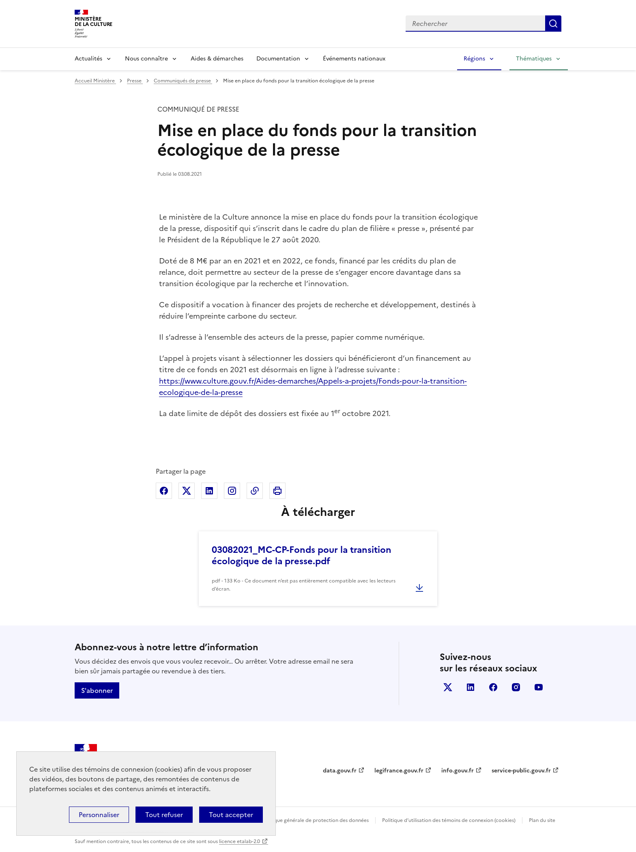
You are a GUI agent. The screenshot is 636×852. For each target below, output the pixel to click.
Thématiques (534, 58)
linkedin (470, 687)
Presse (135, 80)
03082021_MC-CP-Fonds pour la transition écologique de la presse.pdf (301, 555)
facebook (493, 687)
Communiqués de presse (183, 80)
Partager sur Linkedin (209, 491)
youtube (539, 687)
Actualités (88, 58)
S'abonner (97, 690)
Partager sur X (186, 491)
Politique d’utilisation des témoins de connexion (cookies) (449, 820)
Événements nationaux (354, 58)
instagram (516, 687)
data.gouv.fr (340, 770)
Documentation (278, 58)
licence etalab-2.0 (239, 841)
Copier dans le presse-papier (255, 491)
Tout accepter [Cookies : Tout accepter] (231, 815)
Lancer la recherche (553, 23)
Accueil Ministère (95, 80)
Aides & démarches (217, 58)
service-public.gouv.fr (521, 770)
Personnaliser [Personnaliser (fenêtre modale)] (99, 815)
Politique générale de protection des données (315, 820)
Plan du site (542, 820)
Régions (474, 58)
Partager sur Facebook (164, 491)
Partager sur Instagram (232, 491)
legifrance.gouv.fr (398, 770)
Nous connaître (146, 58)
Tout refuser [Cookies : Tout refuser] (164, 815)
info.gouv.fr (457, 770)
